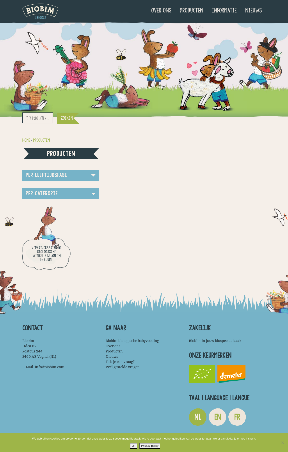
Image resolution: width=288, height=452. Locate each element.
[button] (60, 175)
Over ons (161, 10)
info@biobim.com (49, 367)
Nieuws (253, 10)
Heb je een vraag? (120, 362)
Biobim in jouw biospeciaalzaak (215, 341)
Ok (133, 445)
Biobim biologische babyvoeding (132, 341)
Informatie (224, 10)
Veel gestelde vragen (123, 367)
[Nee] (282, 442)
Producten (191, 10)
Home (26, 140)
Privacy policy (149, 445)
